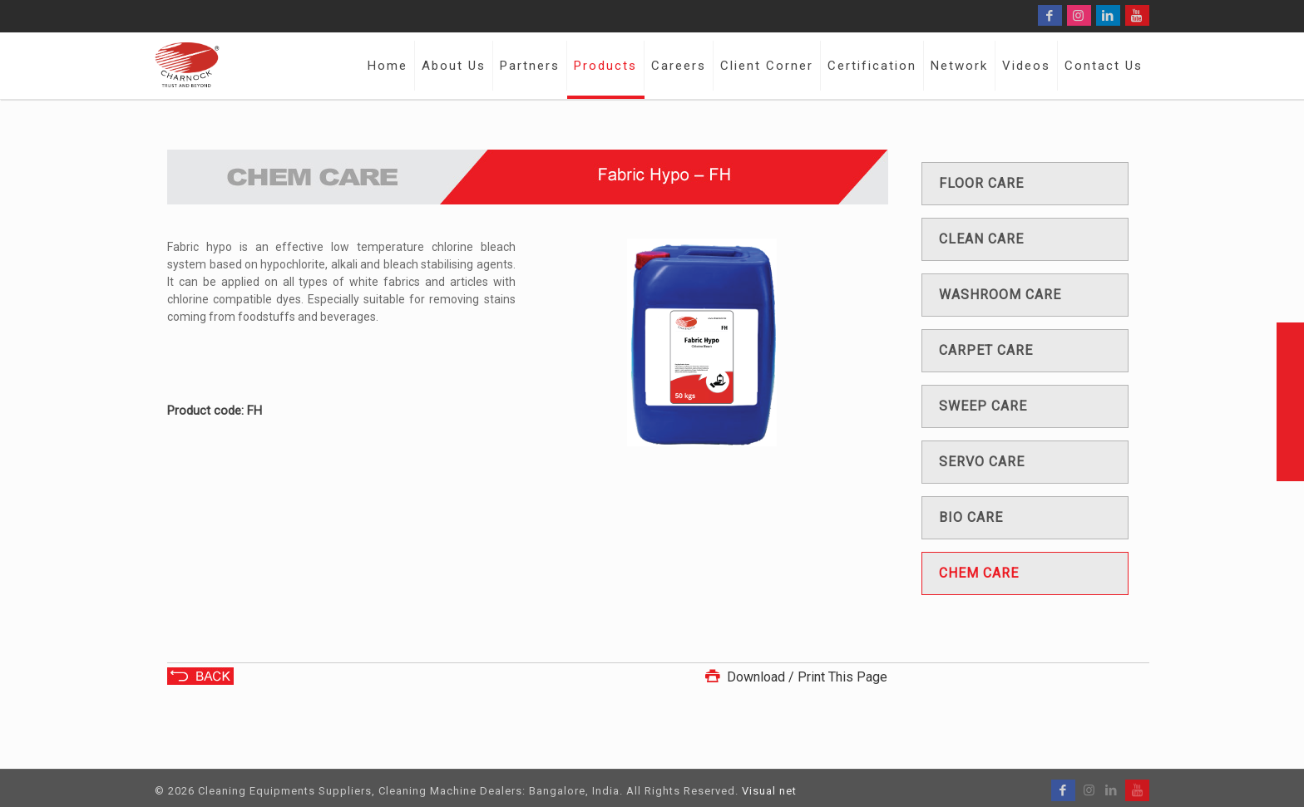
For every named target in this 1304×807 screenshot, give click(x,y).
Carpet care (986, 350)
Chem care (979, 573)
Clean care (981, 239)
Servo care (982, 462)
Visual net (769, 791)
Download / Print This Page (794, 677)
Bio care (971, 517)
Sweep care (983, 406)
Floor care (981, 183)
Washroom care (1000, 295)
